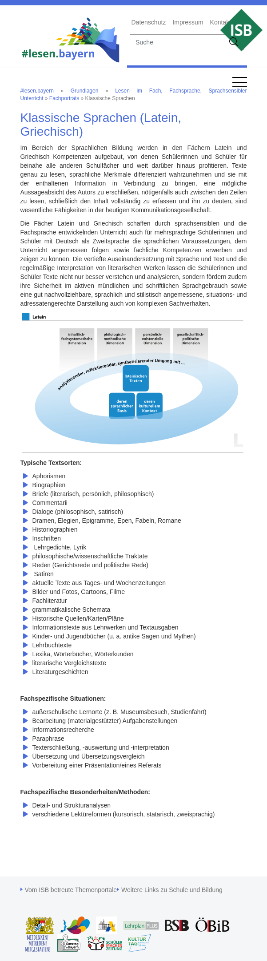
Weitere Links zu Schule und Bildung (172, 889)
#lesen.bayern (37, 91)
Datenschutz (149, 22)
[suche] (177, 42)
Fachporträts (64, 98)
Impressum (187, 22)
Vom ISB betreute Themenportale (71, 889)
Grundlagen (85, 91)
